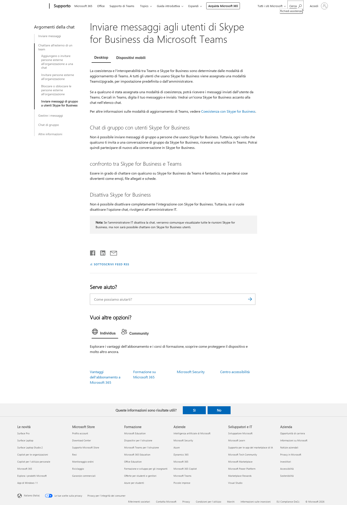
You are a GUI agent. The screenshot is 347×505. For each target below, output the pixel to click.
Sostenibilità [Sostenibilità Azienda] (287, 475)
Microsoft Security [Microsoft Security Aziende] (183, 440)
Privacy (186, 501)
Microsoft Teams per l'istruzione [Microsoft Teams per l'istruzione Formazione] (141, 447)
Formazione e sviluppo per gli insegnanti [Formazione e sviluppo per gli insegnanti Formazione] (146, 468)
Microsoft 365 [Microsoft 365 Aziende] (181, 461)
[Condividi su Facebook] (93, 252)
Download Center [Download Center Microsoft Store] (81, 440)
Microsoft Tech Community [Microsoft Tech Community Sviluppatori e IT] (242, 454)
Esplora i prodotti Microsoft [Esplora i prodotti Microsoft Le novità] (32, 475)
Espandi (193, 6)
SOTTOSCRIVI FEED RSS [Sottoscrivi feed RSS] (111, 264)
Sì (194, 410)
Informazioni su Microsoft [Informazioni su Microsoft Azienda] (293, 440)
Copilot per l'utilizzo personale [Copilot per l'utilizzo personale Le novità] (33, 461)
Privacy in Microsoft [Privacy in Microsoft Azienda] (290, 454)
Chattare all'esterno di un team (55, 47)
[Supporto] (62, 6)
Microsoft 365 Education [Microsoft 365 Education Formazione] (137, 454)
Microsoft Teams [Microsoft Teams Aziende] (182, 475)
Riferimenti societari (139, 501)
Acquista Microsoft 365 (223, 6)
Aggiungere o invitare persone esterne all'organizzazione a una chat (57, 62)
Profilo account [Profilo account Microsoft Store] (80, 433)
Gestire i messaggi (50, 116)
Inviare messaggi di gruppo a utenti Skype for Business (59, 103)
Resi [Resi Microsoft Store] (74, 454)
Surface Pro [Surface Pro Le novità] (23, 433)
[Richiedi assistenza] (295, 6)
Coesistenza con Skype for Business (228, 111)
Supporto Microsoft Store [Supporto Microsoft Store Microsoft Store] (85, 447)
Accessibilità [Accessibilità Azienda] (287, 468)
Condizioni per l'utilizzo (208, 501)
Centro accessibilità (235, 371)
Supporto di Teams (122, 6)
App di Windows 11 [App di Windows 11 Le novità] (27, 482)
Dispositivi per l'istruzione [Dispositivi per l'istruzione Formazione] (138, 440)
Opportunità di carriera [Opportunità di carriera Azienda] (292, 433)
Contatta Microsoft (166, 501)
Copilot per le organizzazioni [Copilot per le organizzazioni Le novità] (32, 454)
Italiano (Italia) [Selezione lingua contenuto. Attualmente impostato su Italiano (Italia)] (32, 495)
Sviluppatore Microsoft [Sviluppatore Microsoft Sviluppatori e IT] (240, 433)
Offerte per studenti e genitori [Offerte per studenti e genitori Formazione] (140, 475)
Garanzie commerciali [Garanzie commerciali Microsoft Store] (84, 475)
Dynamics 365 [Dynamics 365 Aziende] (181, 454)
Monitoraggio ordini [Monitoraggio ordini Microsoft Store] (83, 461)
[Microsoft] (32, 6)
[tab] (101, 58)
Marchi (231, 501)
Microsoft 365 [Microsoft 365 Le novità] (24, 468)
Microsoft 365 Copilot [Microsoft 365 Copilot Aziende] (185, 468)
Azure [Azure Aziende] (177, 447)
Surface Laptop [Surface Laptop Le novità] (25, 440)
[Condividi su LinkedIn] (101, 252)
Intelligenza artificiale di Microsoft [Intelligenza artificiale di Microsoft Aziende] (192, 433)
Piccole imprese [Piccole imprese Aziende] (182, 482)
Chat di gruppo (48, 125)
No (219, 410)
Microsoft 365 (83, 6)
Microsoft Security (191, 371)
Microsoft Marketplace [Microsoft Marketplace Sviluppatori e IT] (240, 461)
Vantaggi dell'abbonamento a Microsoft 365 (105, 377)
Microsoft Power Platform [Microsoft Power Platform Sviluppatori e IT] (241, 468)
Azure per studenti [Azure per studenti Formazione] (134, 482)
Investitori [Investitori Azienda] (285, 461)
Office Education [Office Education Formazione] (133, 461)
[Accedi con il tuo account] (318, 6)
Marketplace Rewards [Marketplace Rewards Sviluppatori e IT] (240, 475)
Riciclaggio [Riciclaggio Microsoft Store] (78, 468)
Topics (144, 6)
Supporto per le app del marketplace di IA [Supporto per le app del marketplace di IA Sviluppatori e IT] (250, 447)
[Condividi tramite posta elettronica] (111, 252)
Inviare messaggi (49, 36)
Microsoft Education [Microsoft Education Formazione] (135, 433)
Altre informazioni (50, 134)
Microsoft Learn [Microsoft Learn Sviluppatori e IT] (236, 440)
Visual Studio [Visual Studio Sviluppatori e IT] (235, 482)
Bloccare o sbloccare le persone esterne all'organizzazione (56, 90)
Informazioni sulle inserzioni (256, 501)
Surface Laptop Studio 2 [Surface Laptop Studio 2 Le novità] (30, 447)
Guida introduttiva (168, 6)
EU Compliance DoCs (288, 501)
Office (101, 6)
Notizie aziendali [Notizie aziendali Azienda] (289, 447)
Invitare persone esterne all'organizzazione (57, 77)
